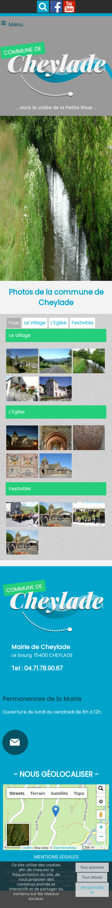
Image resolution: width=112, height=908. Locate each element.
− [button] (101, 837)
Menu (16, 24)
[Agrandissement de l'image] (22, 371)
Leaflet (27, 847)
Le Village (35, 322)
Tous (13, 322)
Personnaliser (92, 889)
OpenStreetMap (64, 847)
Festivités (82, 322)
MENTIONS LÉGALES (56, 856)
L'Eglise (58, 322)
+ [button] (101, 827)
